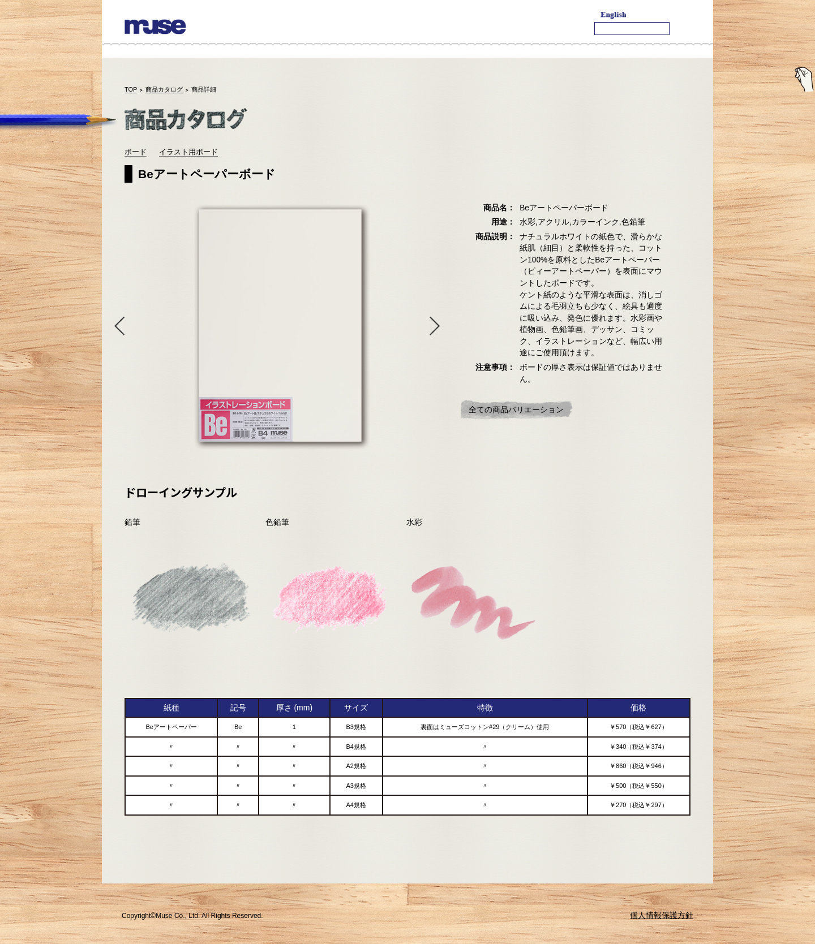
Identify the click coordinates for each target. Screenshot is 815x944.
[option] (277, 325)
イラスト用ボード (188, 152)
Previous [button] (117, 325)
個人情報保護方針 (661, 915)
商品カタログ (164, 89)
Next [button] (437, 325)
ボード (136, 152)
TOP (131, 89)
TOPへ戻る (666, 864)
